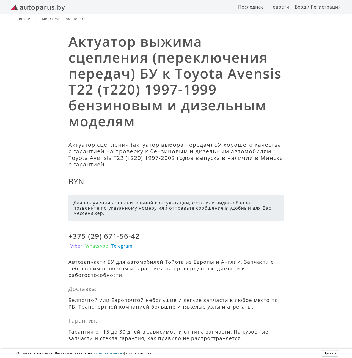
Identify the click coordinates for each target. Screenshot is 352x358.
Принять (330, 353)
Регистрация (326, 7)
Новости (279, 7)
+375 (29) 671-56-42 (104, 236)
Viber (76, 246)
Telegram (122, 246)
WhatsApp (97, 246)
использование (108, 353)
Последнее (251, 7)
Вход (300, 7)
